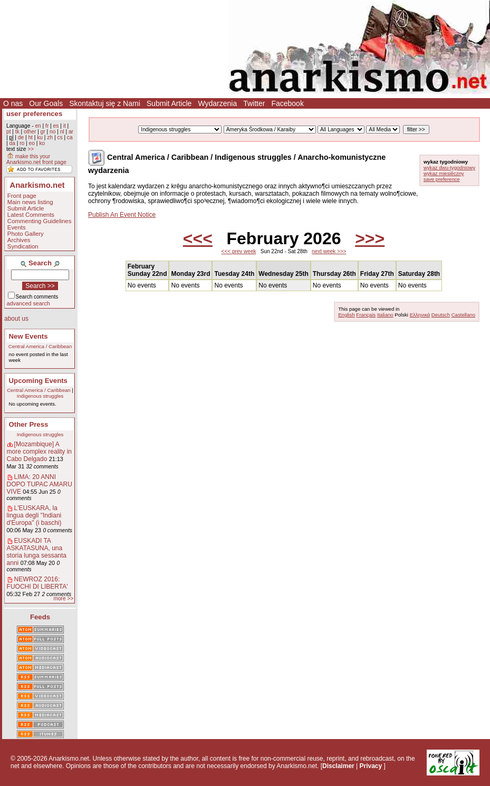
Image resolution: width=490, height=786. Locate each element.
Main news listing (30, 202)
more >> (63, 598)
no (52, 132)
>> (30, 149)
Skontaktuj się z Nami (104, 103)
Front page (21, 196)
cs (59, 137)
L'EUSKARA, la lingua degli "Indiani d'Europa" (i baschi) (34, 515)
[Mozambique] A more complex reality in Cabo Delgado (39, 451)
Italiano (385, 315)
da (12, 143)
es (56, 126)
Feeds (40, 617)
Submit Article (169, 103)
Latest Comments (30, 215)
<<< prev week (239, 251)
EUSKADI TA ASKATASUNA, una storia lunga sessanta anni (36, 552)
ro (22, 143)
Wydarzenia (217, 103)
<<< (198, 238)
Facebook (287, 103)
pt (8, 132)
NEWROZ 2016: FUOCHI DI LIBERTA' (37, 583)
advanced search (28, 303)
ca (70, 137)
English (346, 315)
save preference (442, 179)
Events (16, 227)
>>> (370, 238)
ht (30, 137)
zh (50, 137)
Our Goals (46, 103)
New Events (28, 336)
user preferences (34, 114)
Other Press (29, 424)
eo (32, 143)
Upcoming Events (38, 381)
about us (16, 318)
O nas (13, 103)
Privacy (371, 766)
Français (366, 315)
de (21, 137)
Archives (19, 240)
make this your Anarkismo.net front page (36, 159)
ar (71, 132)
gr (43, 132)
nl (62, 132)
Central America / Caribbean (40, 346)
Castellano (463, 315)
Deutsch (440, 315)
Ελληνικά (420, 315)
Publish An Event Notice (122, 214)
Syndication (23, 246)
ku (40, 137)
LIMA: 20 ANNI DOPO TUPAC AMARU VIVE (39, 484)
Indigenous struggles (40, 396)
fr (47, 126)
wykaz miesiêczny (444, 173)
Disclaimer (338, 766)
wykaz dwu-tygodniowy (449, 167)
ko (42, 143)
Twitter (254, 103)
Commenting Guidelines (39, 221)
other (30, 132)
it (64, 126)
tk (17, 132)
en (38, 126)
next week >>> (329, 251)
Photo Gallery (25, 234)
